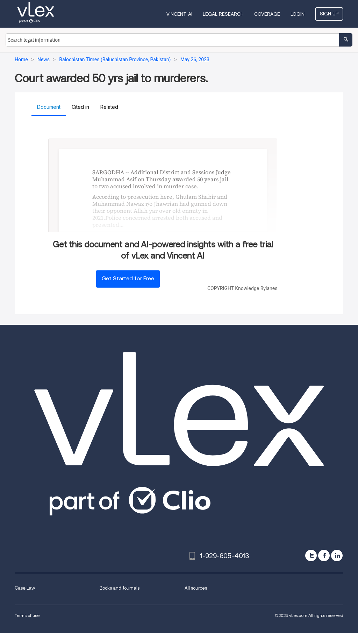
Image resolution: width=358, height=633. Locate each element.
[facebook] (324, 555)
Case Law (25, 588)
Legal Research (223, 14)
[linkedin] (337, 555)
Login (298, 14)
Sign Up (329, 13)
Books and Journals (119, 588)
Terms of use (27, 615)
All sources (196, 588)
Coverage (267, 14)
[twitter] (311, 555)
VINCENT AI (179, 14)
